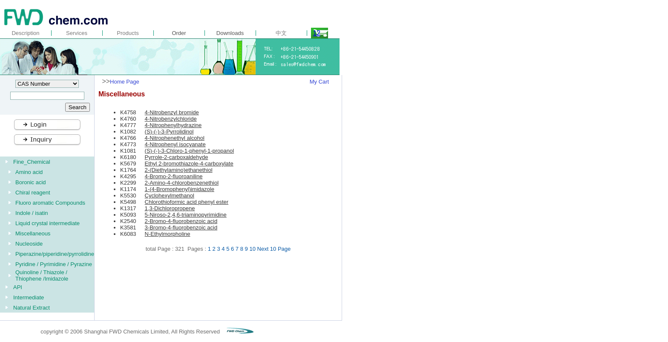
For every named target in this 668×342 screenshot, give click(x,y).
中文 (281, 33)
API (17, 287)
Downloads (230, 33)
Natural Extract (31, 307)
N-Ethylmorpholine (167, 234)
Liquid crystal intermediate (47, 223)
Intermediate (28, 297)
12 (316, 33)
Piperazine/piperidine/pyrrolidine (54, 254)
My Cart (319, 81)
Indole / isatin (31, 213)
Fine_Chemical (31, 162)
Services (76, 33)
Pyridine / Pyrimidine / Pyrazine (53, 264)
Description (25, 33)
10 (252, 249)
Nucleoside (29, 244)
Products (127, 33)
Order (179, 33)
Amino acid (29, 172)
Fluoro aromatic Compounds (50, 203)
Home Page (124, 81)
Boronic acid (30, 182)
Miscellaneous (32, 233)
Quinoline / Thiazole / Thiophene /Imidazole (41, 275)
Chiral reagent (32, 192)
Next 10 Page (274, 249)
